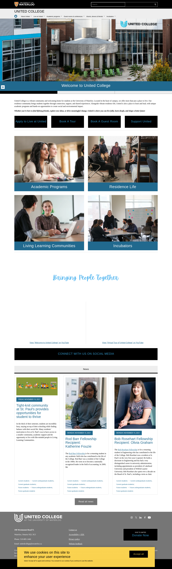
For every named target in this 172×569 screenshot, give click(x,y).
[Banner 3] (143, 92)
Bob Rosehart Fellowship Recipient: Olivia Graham (133, 440)
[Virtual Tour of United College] (123, 321)
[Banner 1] (28, 92)
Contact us (73, 530)
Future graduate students (26, 491)
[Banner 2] (86, 92)
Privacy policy (74, 539)
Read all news (86, 501)
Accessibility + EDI (76, 535)
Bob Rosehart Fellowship (127, 450)
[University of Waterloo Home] (24, 4)
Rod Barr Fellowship (77, 453)
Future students (23, 487)
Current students (24, 481)
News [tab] (86, 369)
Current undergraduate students (43, 481)
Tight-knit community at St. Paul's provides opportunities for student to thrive (32, 411)
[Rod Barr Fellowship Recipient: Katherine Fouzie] (86, 403)
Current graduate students (27, 484)
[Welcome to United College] (49, 321)
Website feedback (75, 544)
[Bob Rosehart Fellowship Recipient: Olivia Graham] (135, 403)
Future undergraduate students (42, 487)
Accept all (138, 554)
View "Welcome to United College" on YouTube (49, 342)
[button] (26, 16)
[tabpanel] (86, 439)
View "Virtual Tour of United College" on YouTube (122, 342)
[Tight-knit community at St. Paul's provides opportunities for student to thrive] (37, 386)
